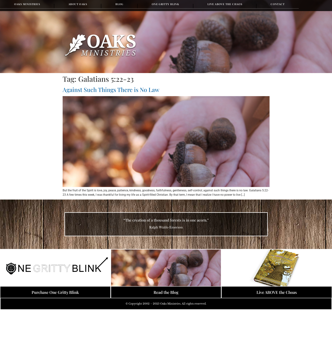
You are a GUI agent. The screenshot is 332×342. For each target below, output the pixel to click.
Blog (119, 4)
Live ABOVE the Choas (276, 292)
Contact (278, 4)
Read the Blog (166, 292)
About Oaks (77, 4)
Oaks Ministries (27, 4)
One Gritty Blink (165, 4)
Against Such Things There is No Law (111, 89)
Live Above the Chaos (224, 4)
